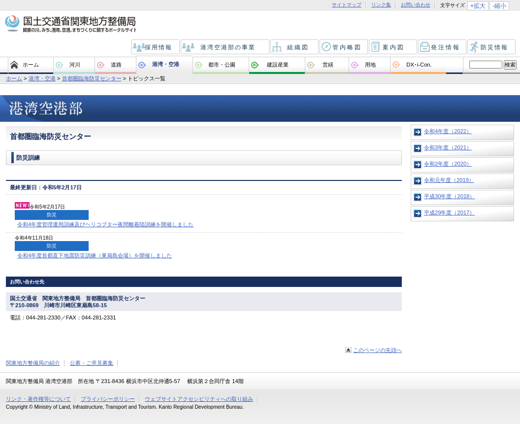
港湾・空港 (165, 64)
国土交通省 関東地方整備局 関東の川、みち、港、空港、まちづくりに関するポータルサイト (69, 24)
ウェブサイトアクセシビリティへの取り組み (199, 399)
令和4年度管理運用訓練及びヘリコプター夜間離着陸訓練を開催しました (105, 224)
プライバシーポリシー (108, 399)
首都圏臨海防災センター (92, 78)
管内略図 (344, 47)
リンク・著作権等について (38, 399)
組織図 (295, 47)
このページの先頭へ (377, 350)
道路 (116, 65)
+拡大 (478, 5)
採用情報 (156, 47)
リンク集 (381, 4)
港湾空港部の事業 (225, 47)
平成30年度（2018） (449, 196)
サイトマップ (346, 4)
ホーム (31, 65)
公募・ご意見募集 (91, 363)
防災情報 (492, 47)
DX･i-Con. (418, 65)
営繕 (328, 65)
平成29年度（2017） (449, 212)
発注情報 (443, 47)
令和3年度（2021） (448, 147)
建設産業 (278, 65)
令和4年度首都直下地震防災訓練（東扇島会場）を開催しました (94, 255)
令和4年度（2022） (448, 131)
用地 (370, 65)
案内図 (394, 47)
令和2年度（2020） (448, 164)
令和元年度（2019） (449, 180)
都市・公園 (221, 65)
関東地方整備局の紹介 (33, 363)
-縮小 (499, 5)
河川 (74, 65)
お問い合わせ (415, 4)
